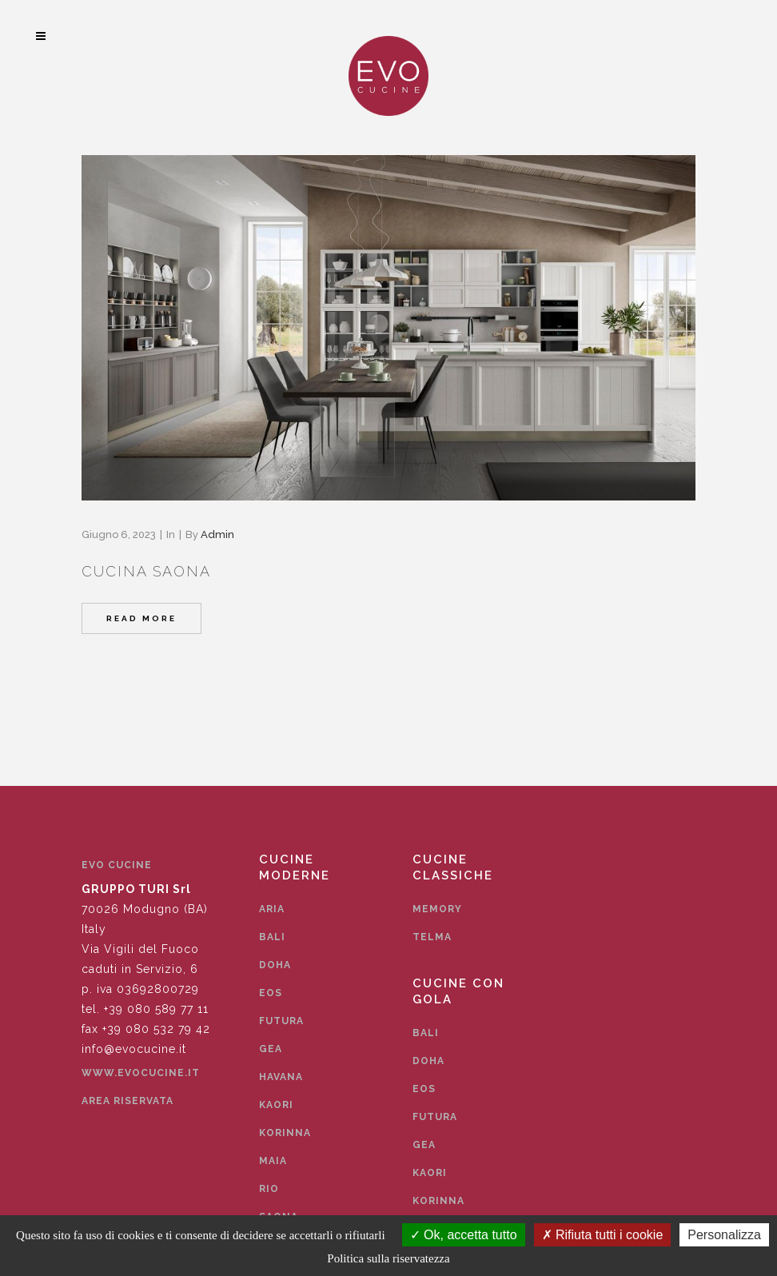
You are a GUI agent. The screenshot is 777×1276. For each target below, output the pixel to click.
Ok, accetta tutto (463, 1235)
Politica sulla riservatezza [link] (388, 1258)
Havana (281, 1077)
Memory (437, 909)
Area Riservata (127, 1101)
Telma (432, 937)
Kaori (276, 1105)
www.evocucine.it (141, 1073)
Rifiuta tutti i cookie (602, 1235)
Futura (281, 1021)
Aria (272, 909)
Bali (272, 937)
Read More (141, 618)
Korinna (285, 1132)
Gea (270, 1049)
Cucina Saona (146, 571)
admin (217, 534)
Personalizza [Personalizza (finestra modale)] (724, 1235)
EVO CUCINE (117, 865)
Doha (275, 965)
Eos (270, 993)
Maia (273, 1160)
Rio (269, 1188)
